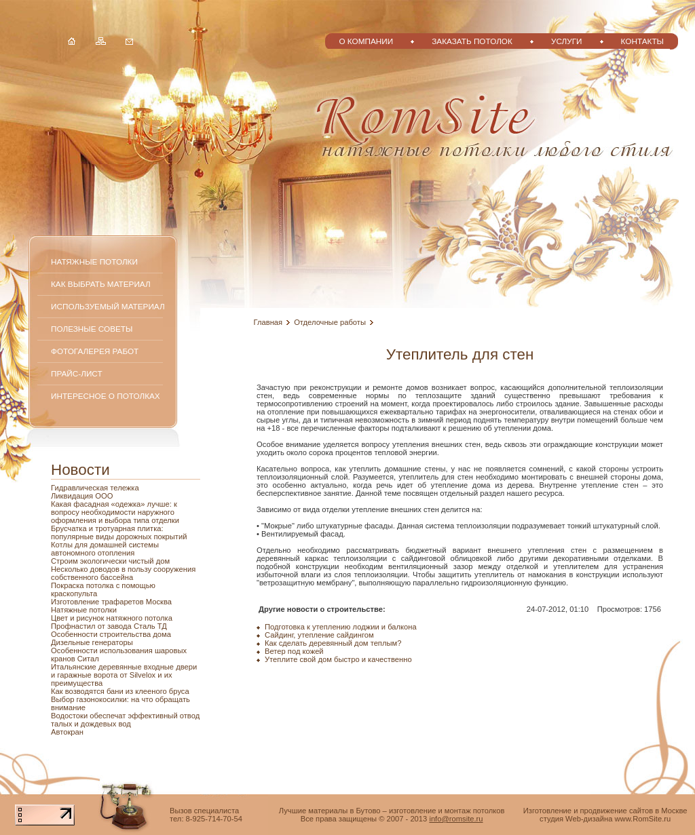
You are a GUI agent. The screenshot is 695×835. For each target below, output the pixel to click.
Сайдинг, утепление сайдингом (319, 635)
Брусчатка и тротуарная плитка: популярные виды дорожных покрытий (119, 532)
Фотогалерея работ (94, 351)
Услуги (566, 41)
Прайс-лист (76, 373)
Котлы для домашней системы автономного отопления (105, 549)
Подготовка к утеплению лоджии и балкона (341, 627)
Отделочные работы (330, 322)
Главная (268, 322)
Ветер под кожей (294, 651)
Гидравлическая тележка (95, 488)
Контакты (642, 41)
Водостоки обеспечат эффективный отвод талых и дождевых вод (125, 720)
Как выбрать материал (101, 283)
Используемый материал (108, 306)
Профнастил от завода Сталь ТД (109, 626)
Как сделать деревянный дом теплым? (333, 643)
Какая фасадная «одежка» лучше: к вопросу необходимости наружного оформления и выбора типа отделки (115, 512)
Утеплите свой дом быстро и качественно (338, 659)
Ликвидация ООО (82, 496)
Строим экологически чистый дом (110, 561)
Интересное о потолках (105, 395)
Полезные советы (91, 328)
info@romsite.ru (456, 819)
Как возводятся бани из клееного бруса (120, 691)
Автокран (67, 732)
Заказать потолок (472, 41)
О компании (366, 41)
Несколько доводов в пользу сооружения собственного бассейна (123, 573)
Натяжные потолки (94, 261)
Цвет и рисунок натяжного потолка (111, 618)
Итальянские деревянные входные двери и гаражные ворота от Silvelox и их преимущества (124, 675)
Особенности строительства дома (111, 634)
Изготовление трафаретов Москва (111, 602)
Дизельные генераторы (92, 642)
